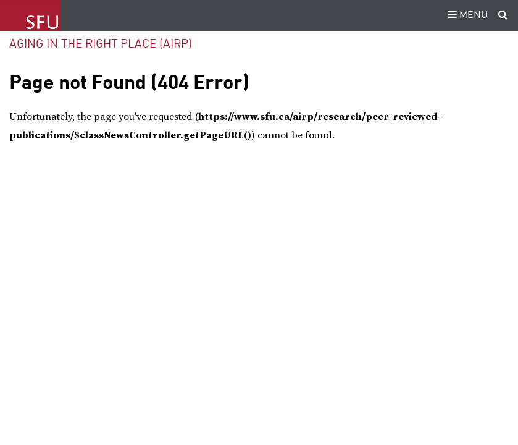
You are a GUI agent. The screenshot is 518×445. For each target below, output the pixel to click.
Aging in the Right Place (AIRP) (100, 44)
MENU (466, 15)
